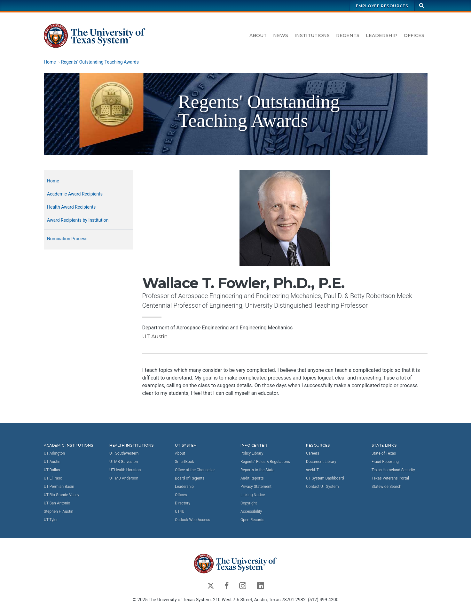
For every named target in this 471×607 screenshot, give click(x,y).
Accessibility (251, 511)
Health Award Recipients (71, 207)
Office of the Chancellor (195, 470)
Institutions (312, 35)
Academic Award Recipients (75, 193)
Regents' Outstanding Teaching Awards (99, 62)
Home (50, 62)
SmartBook (184, 461)
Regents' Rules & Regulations (265, 461)
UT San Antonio (57, 503)
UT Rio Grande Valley (61, 495)
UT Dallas (52, 470)
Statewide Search (386, 486)
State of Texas (384, 453)
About (258, 35)
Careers (312, 453)
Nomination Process (67, 238)
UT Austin (52, 461)
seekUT (312, 470)
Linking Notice (252, 495)
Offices (414, 35)
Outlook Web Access (192, 520)
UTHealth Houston (125, 470)
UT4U (179, 511)
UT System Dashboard (325, 478)
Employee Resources (382, 6)
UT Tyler (51, 520)
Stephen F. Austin (58, 511)
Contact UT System (322, 486)
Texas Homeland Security (393, 470)
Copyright (248, 503)
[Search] (422, 5)
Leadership (381, 35)
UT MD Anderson (123, 478)
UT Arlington (54, 453)
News (280, 35)
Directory (182, 503)
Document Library (321, 461)
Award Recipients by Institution (77, 220)
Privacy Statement (255, 486)
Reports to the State (257, 470)
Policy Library (251, 453)
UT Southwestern (123, 453)
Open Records (252, 520)
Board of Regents (189, 478)
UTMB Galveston (123, 461)
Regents (347, 35)
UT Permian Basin (59, 486)
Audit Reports (252, 478)
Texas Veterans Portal (390, 478)
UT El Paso (53, 478)
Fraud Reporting (385, 461)
